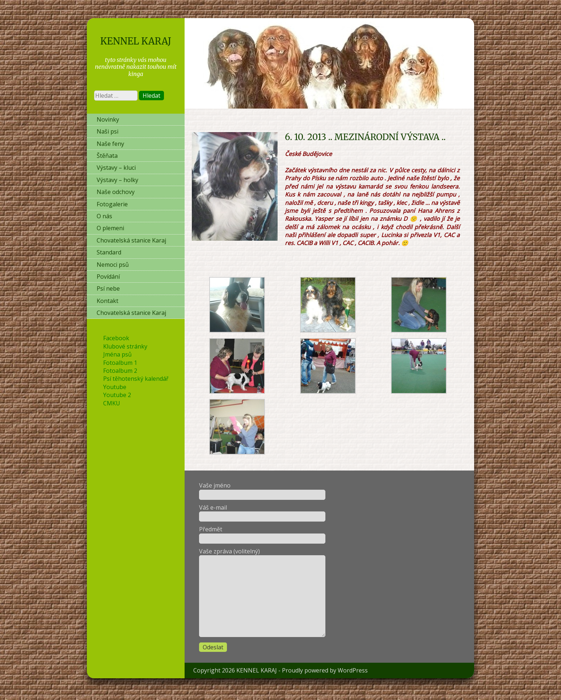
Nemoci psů (113, 265)
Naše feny (110, 144)
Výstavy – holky (117, 180)
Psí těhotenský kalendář (136, 379)
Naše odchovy (116, 192)
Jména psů (117, 354)
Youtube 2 (117, 395)
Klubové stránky (125, 346)
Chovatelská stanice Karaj (131, 240)
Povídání (108, 277)
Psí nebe (108, 288)
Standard (109, 252)
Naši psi (107, 131)
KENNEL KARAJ (135, 41)
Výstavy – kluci (116, 168)
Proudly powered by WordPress (325, 670)
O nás (104, 216)
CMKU (111, 403)
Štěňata (107, 156)
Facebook (116, 338)
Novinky (108, 119)
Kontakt (107, 301)
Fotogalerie (112, 204)
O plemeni (110, 228)
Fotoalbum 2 (120, 371)
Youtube (114, 387)
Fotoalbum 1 (120, 363)
